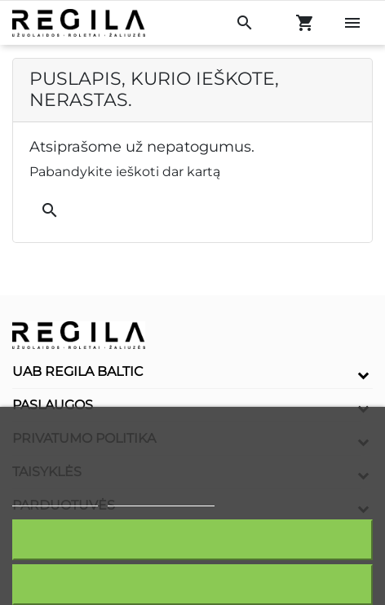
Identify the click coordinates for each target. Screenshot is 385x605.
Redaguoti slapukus (161, 499)
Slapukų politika (55, 499)
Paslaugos (52, 405)
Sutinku (192, 539)
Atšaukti (192, 584)
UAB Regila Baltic (78, 371)
